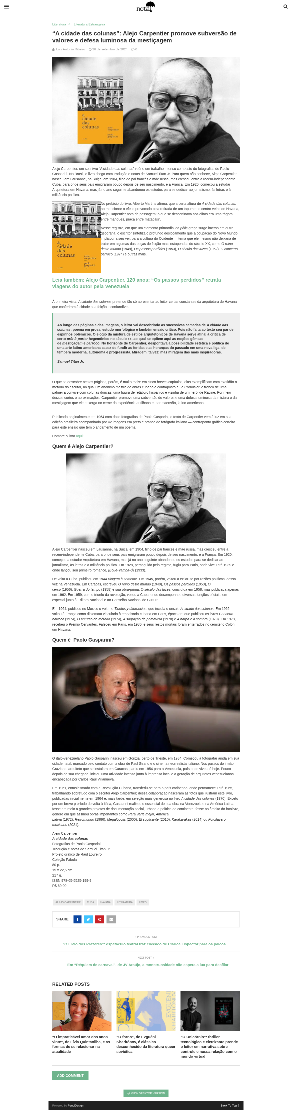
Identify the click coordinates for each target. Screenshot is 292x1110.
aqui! (79, 436)
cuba (90, 902)
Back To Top (230, 1105)
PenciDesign (76, 1105)
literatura (125, 902)
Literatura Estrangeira (89, 24)
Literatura (59, 24)
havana (105, 902)
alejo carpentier (68, 902)
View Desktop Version (146, 1093)
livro (143, 902)
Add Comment (70, 1076)
